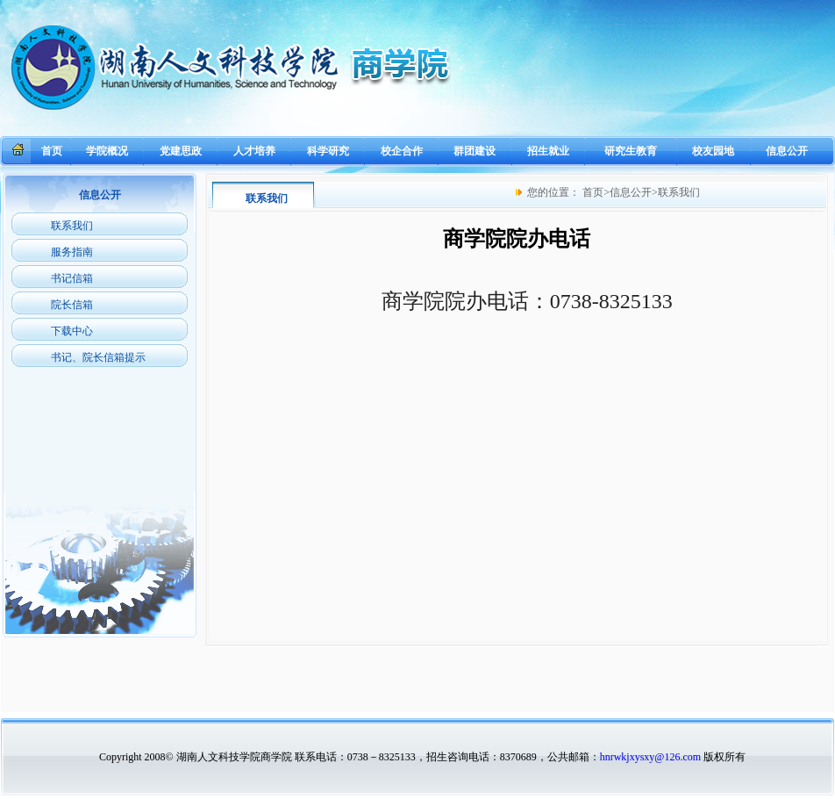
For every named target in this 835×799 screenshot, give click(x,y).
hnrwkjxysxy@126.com (650, 757)
